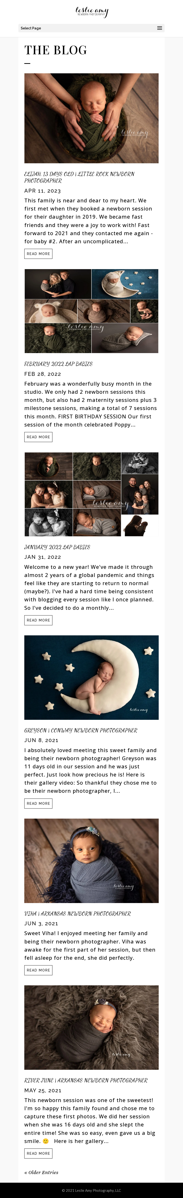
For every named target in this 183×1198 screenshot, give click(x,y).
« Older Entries (41, 1173)
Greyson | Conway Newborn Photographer (80, 730)
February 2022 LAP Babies (58, 364)
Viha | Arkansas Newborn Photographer (77, 913)
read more (38, 254)
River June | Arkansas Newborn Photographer (85, 1080)
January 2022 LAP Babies (57, 547)
